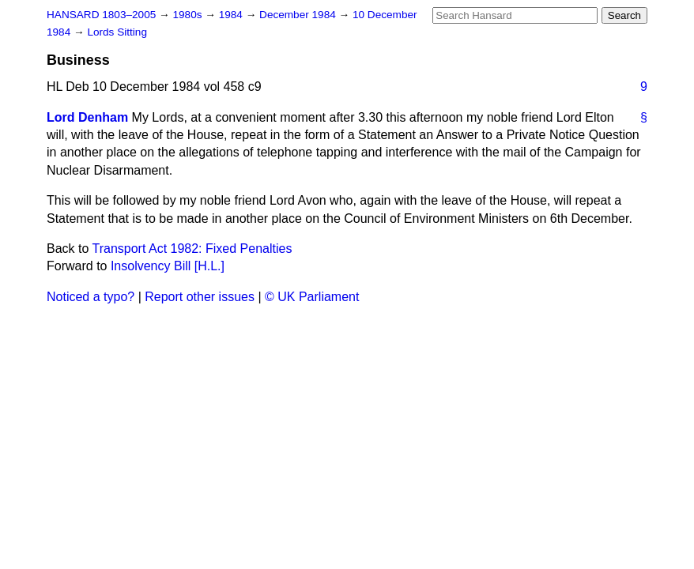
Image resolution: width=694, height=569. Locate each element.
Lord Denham (87, 117)
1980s (188, 15)
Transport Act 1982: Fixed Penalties (192, 248)
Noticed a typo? (90, 296)
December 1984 (299, 15)
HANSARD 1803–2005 (101, 15)
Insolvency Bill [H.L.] (167, 266)
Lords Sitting (117, 32)
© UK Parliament (312, 296)
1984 (232, 15)
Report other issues (200, 296)
